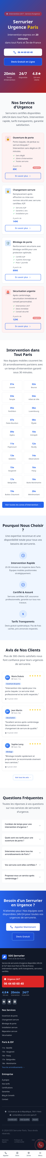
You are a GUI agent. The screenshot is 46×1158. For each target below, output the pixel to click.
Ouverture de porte (10, 1016)
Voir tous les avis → (23, 777)
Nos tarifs (6, 1084)
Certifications (7, 1087)
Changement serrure (10, 1019)
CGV (33, 1140)
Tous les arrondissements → (13, 1067)
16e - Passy (6, 1055)
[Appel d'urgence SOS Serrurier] (40, 1144)
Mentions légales (5, 1141)
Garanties (6, 1091)
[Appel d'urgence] (6, 1154)
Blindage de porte (9, 1023)
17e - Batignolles (8, 1059)
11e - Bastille (7, 1048)
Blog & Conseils (8, 1095)
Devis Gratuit (23, 936)
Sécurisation (7, 1035)
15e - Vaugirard (8, 1052)
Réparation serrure (9, 1031)
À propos (5, 1080)
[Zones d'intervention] (29, 1154)
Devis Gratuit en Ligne (23, 61)
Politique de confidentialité (19, 1141)
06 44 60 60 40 (23, 52)
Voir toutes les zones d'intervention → (23, 504)
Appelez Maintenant (23, 926)
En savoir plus (23, 176)
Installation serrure (9, 1027)
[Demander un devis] (17, 1154)
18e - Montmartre (9, 1063)
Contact (5, 1099)
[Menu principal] (40, 1154)
